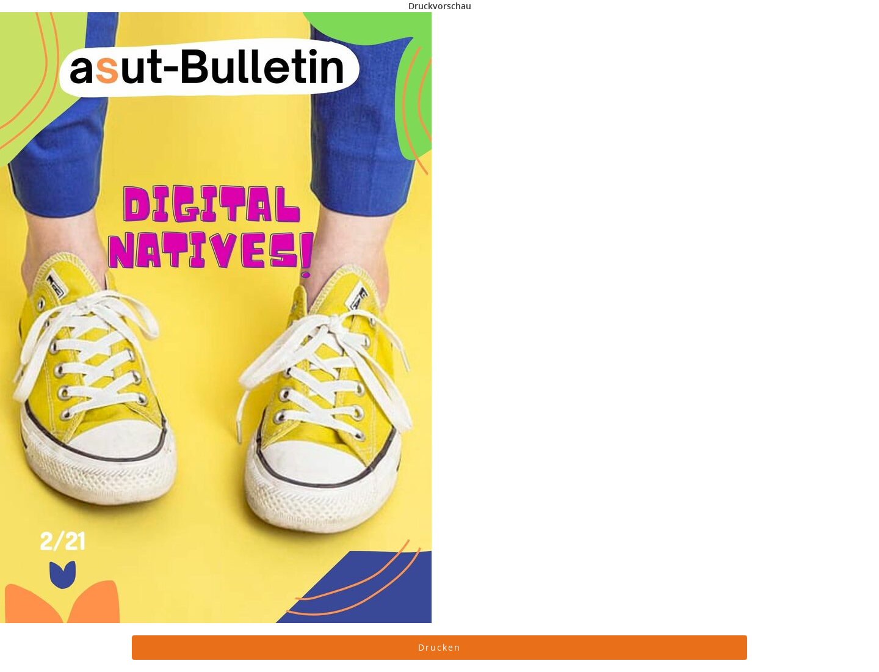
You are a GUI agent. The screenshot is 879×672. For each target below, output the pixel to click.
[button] (439, 647)
